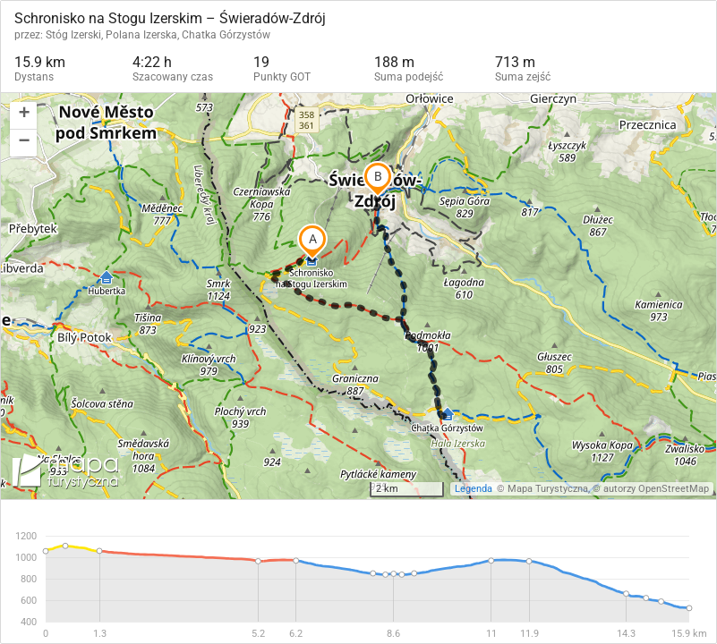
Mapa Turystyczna (548, 489)
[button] (23, 116)
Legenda (473, 489)
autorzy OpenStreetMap (656, 489)
